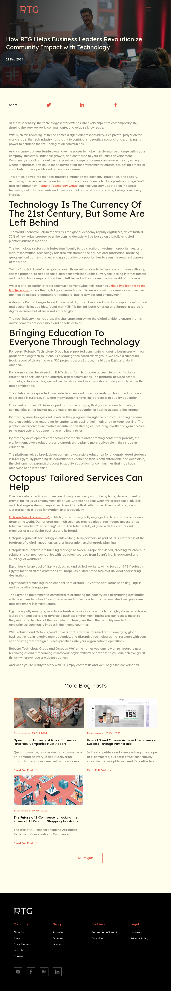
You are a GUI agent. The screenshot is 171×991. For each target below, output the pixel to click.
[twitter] (49, 105)
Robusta (58, 932)
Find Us (18, 950)
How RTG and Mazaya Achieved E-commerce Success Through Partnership (121, 742)
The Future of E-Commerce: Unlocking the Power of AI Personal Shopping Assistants (46, 819)
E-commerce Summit (104, 932)
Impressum (137, 932)
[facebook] (115, 105)
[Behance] (44, 972)
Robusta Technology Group (58, 186)
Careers (18, 956)
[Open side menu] (148, 9)
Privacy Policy (139, 938)
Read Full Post (26, 770)
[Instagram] (18, 972)
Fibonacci (59, 944)
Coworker (97, 938)
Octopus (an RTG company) (29, 517)
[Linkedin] (57, 972)
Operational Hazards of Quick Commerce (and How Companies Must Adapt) (45, 742)
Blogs (17, 938)
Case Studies (22, 944)
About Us (19, 932)
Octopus (58, 938)
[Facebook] (31, 972)
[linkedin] (82, 105)
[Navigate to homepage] (29, 9)
